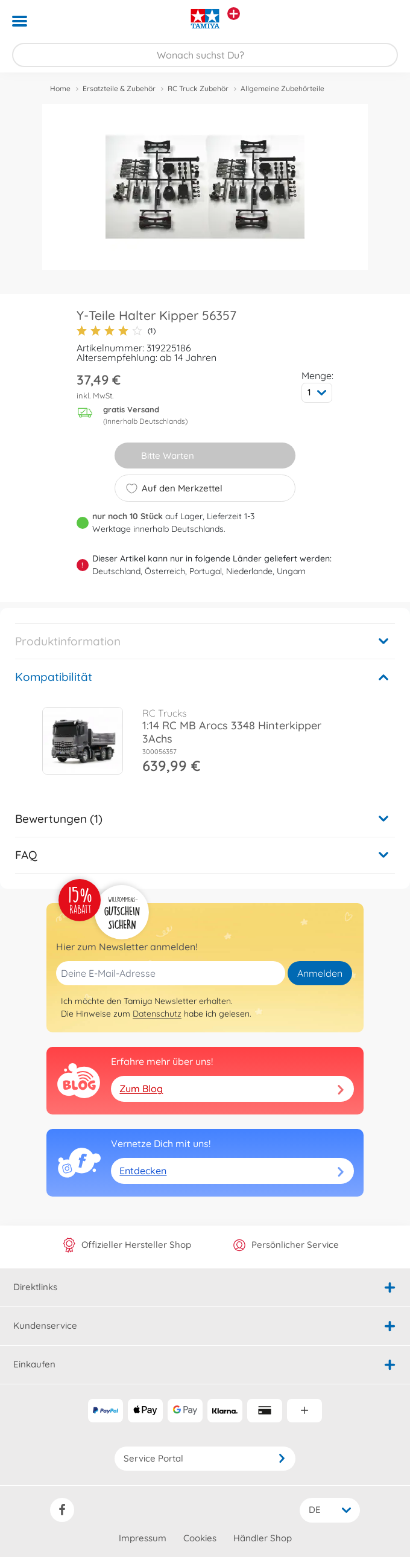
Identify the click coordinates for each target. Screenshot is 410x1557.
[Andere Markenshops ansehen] (233, 13)
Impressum (142, 1538)
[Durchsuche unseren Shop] (205, 55)
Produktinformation (68, 641)
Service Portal (205, 1458)
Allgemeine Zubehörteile (282, 88)
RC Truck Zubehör (198, 88)
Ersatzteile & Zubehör (119, 88)
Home (60, 88)
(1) (116, 331)
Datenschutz (157, 1013)
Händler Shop (262, 1538)
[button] (383, 21)
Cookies (199, 1538)
